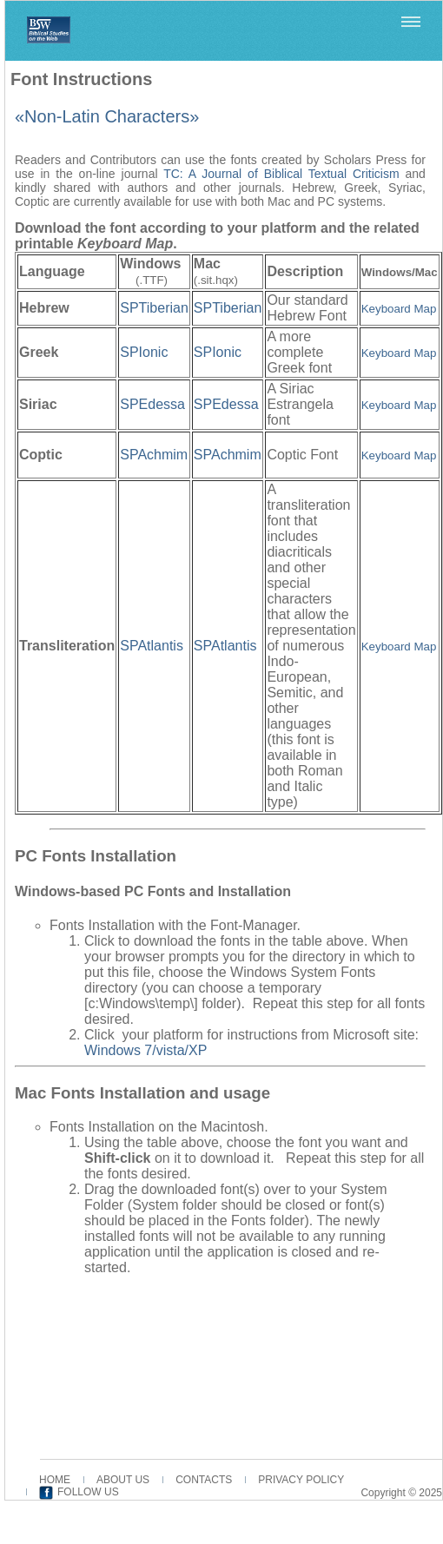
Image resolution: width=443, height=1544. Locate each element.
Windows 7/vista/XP (145, 1050)
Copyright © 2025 (401, 1493)
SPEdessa (152, 404)
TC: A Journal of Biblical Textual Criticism (281, 174)
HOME (54, 1480)
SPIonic (144, 352)
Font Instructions (81, 79)
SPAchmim (154, 454)
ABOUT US (122, 1480)
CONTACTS (203, 1480)
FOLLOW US (88, 1492)
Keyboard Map (399, 455)
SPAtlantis (151, 645)
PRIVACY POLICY (301, 1480)
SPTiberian (154, 307)
